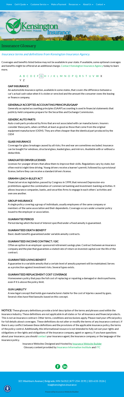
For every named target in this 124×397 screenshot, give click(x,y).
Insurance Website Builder (87, 343)
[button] (21, 4)
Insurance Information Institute (74, 347)
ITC (98, 347)
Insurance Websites (33, 343)
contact (42, 336)
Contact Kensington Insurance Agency (82, 65)
